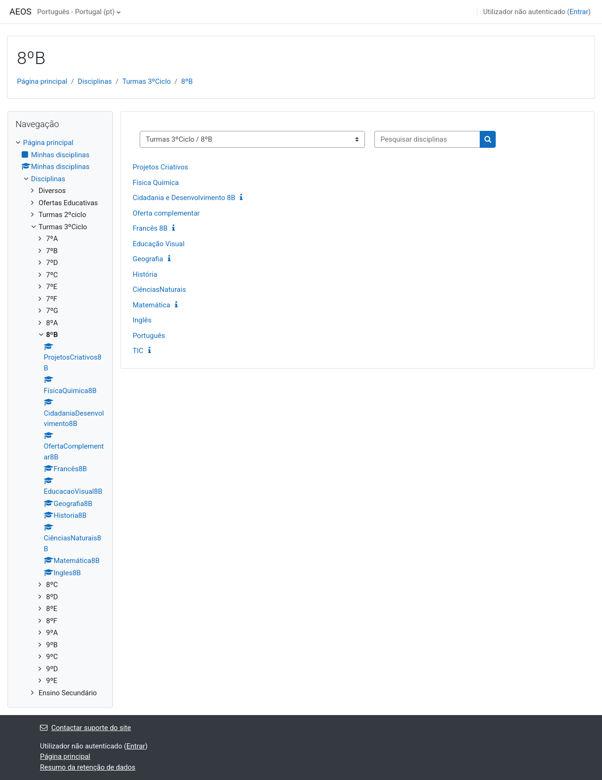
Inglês (142, 320)
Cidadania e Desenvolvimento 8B (184, 197)
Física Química (156, 182)
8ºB (187, 81)
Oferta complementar (166, 213)
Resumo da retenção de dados (87, 767)
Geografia (148, 259)
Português (149, 335)
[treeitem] (60, 417)
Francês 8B (150, 228)
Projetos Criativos (160, 167)
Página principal (42, 81)
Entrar (579, 12)
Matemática (151, 305)
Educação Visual (158, 244)
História (145, 274)
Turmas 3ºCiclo (146, 81)
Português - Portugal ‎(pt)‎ (76, 12)
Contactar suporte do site (85, 728)
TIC (138, 350)
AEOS (20, 12)
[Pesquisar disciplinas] (427, 139)
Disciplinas (95, 81)
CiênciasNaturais (159, 289)
